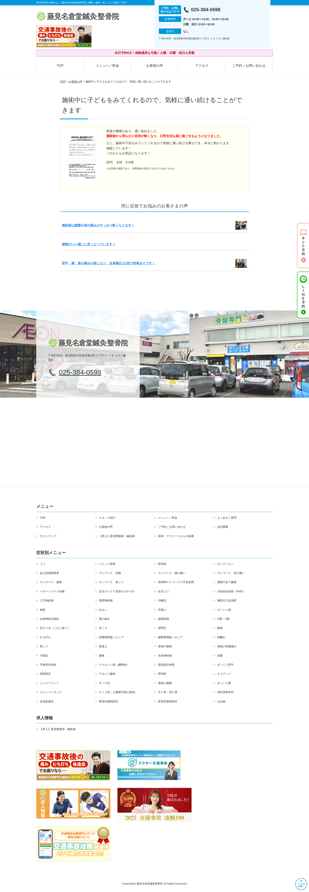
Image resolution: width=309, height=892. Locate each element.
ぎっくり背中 (225, 664)
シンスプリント (49, 683)
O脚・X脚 (223, 618)
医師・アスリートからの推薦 (176, 536)
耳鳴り (162, 609)
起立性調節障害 (49, 573)
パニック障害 (107, 563)
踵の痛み (104, 618)
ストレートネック (51, 692)
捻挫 (42, 609)
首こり (103, 627)
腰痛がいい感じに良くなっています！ (88, 244)
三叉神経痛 (47, 600)
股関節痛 (163, 618)
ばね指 (221, 701)
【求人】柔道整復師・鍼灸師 (117, 536)
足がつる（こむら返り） (55, 627)
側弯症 (162, 627)
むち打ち (45, 637)
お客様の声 (154, 66)
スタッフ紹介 (107, 517)
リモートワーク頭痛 (52, 591)
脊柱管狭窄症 (225, 692)
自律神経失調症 (49, 618)
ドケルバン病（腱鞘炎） (114, 664)
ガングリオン (225, 563)
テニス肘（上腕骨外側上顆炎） (118, 692)
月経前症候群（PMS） (231, 591)
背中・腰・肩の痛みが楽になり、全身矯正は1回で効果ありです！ (108, 263)
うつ (42, 563)
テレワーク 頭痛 (110, 573)
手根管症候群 (48, 664)
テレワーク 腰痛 (51, 582)
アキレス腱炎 (107, 673)
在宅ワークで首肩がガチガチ (117, 591)
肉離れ (221, 637)
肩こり (44, 646)
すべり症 (104, 683)
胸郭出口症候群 (226, 600)
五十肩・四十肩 (167, 692)
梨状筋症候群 (166, 664)
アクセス (201, 66)
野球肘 (162, 673)
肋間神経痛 (106, 600)
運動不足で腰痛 (226, 582)
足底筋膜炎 (47, 701)
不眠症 (44, 655)
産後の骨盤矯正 (226, 646)
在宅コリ (163, 591)
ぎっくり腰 (224, 683)
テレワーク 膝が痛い (172, 573)
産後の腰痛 (165, 683)
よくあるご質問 (226, 517)
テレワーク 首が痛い (231, 573)
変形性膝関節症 (108, 701)
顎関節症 (45, 673)
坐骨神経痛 (165, 655)
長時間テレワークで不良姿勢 (176, 582)
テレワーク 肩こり (111, 582)
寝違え (103, 646)
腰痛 (101, 655)
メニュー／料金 (107, 66)
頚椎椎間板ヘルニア (111, 637)
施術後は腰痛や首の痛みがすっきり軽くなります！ (98, 225)
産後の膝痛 (165, 646)
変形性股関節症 (167, 701)
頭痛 (220, 655)
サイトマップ (48, 536)
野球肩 (162, 563)
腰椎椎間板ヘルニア (170, 637)
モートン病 (224, 609)
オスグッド (224, 673)
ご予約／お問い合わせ (249, 66)
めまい (103, 609)
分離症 (162, 600)
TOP (60, 66)
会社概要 (222, 526)
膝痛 (220, 627)
